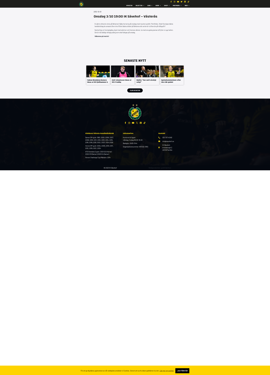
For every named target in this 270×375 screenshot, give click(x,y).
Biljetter (140, 5)
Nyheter (129, 5)
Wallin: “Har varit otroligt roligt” (146, 81)
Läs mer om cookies (167, 371)
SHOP (167, 5)
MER (187, 5)
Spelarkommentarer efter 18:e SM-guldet (171, 81)
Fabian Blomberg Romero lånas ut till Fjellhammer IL (97, 81)
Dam (149, 5)
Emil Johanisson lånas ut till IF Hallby (121, 81)
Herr (158, 5)
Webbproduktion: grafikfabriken (160, 168)
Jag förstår (182, 371)
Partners (177, 5)
